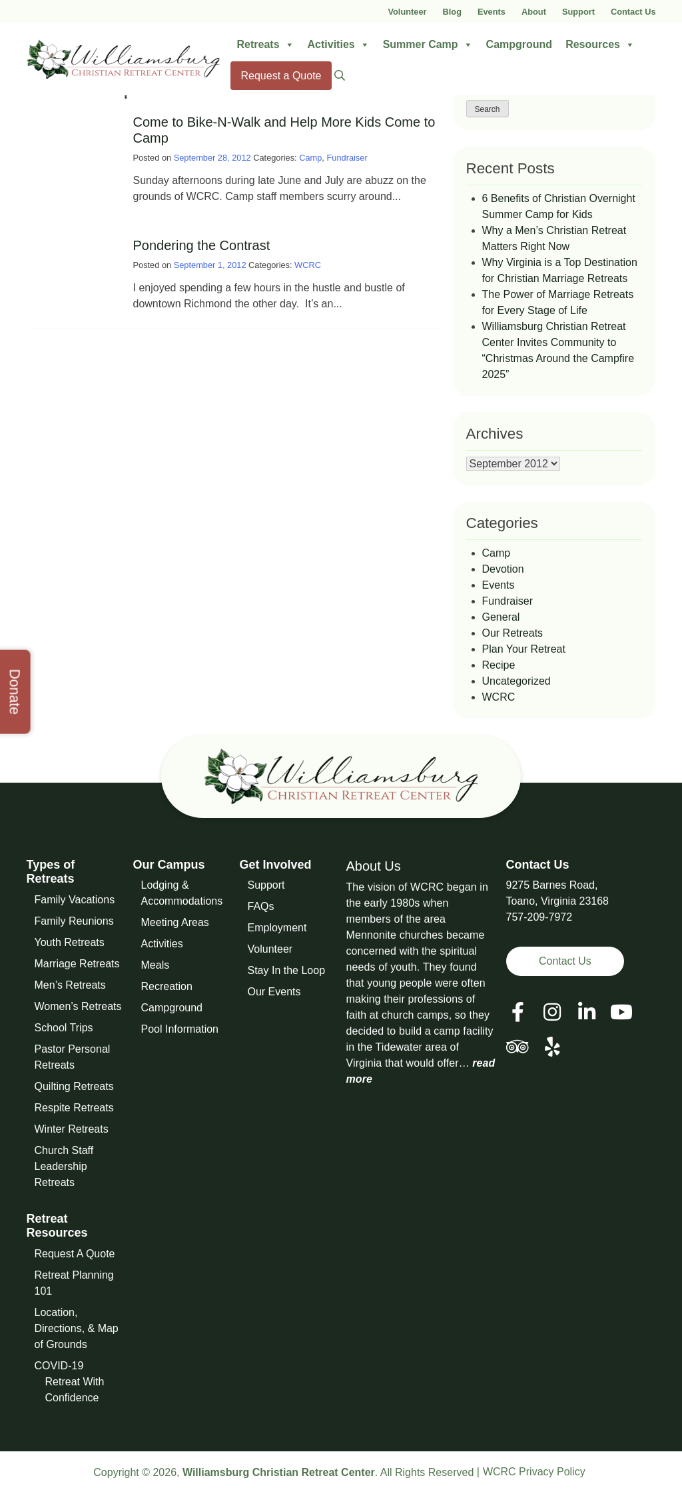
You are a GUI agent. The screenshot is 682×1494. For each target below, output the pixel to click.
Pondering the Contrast (201, 245)
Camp (310, 158)
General (501, 617)
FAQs (261, 906)
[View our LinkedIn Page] (586, 1012)
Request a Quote (281, 75)
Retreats (265, 44)
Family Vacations (75, 899)
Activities (339, 44)
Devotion (503, 569)
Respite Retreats (74, 1107)
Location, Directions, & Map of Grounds (77, 1328)
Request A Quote (75, 1253)
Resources (600, 44)
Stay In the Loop (287, 970)
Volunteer (407, 12)
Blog (452, 12)
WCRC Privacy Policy (534, 1471)
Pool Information (180, 1029)
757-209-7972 (539, 917)
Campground (519, 44)
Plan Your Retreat (523, 649)
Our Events (274, 991)
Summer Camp (428, 44)
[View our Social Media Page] (552, 1012)
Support (578, 12)
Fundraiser (346, 158)
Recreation (166, 986)
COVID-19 (59, 1365)
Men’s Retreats (70, 985)
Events (492, 12)
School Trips (64, 1027)
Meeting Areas (175, 922)
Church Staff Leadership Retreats (64, 1166)
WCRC (307, 265)
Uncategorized (516, 681)
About (533, 12)
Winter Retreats (72, 1129)
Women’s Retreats (78, 1006)
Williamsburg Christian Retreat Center (278, 1472)
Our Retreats (512, 633)
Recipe (498, 665)
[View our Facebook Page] (518, 1012)
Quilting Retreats (74, 1086)
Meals (155, 965)
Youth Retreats (70, 942)
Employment (277, 927)
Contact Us (633, 12)
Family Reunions (74, 921)
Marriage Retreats (77, 963)
